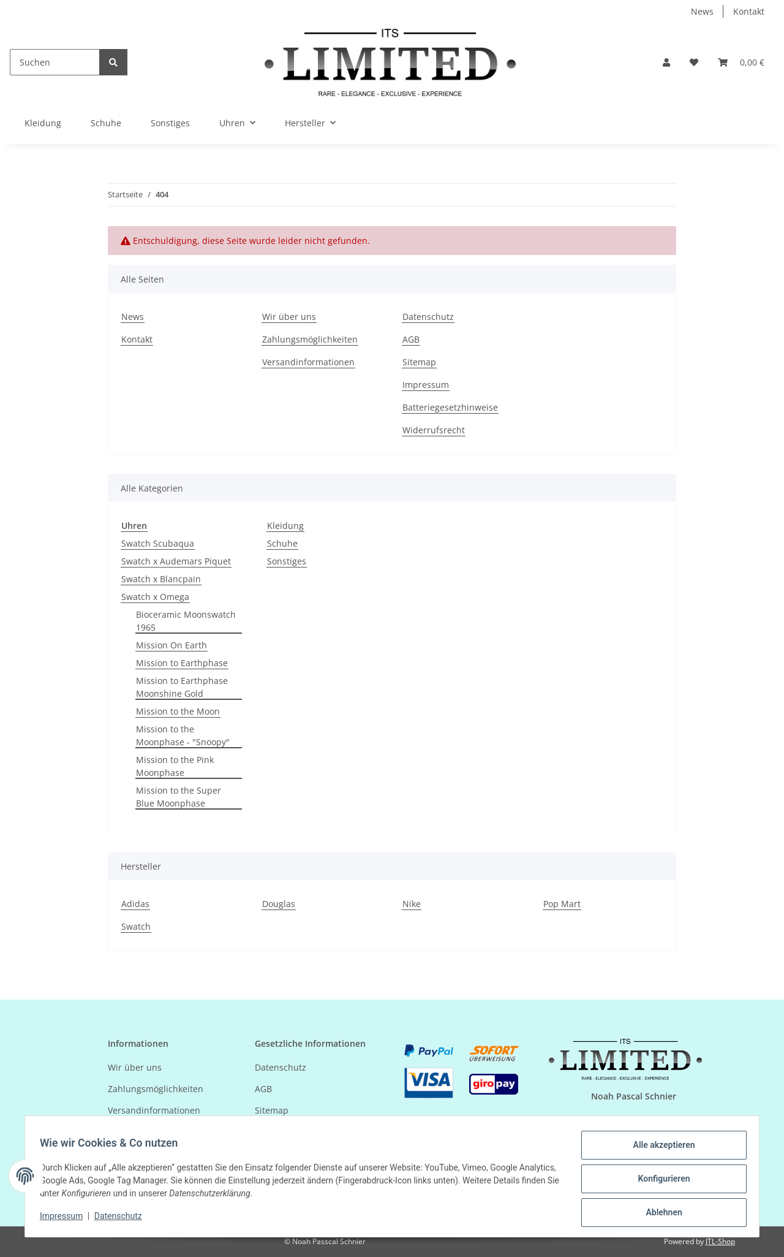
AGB (411, 339)
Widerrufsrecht (433, 430)
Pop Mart (562, 904)
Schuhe (282, 543)
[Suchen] (55, 62)
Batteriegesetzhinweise (450, 407)
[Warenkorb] (741, 62)
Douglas (278, 904)
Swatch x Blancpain (161, 579)
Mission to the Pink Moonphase (175, 766)
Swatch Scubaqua (157, 543)
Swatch (136, 926)
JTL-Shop (720, 1241)
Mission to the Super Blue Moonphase (178, 796)
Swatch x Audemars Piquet (176, 561)
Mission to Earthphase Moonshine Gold (182, 687)
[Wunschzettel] (694, 62)
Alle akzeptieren (659, 1150)
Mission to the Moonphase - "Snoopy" (183, 735)
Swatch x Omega (155, 596)
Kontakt (748, 11)
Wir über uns (289, 316)
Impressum (425, 384)
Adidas (135, 904)
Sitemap (419, 362)
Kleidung (285, 525)
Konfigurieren (659, 1182)
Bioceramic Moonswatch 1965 (186, 621)
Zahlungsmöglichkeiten (310, 339)
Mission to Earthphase (182, 663)
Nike (411, 904)
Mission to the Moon (178, 711)
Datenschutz (428, 316)
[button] (666, 62)
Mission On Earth (171, 645)
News (702, 11)
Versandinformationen (308, 362)
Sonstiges (286, 561)
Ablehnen (659, 1213)
